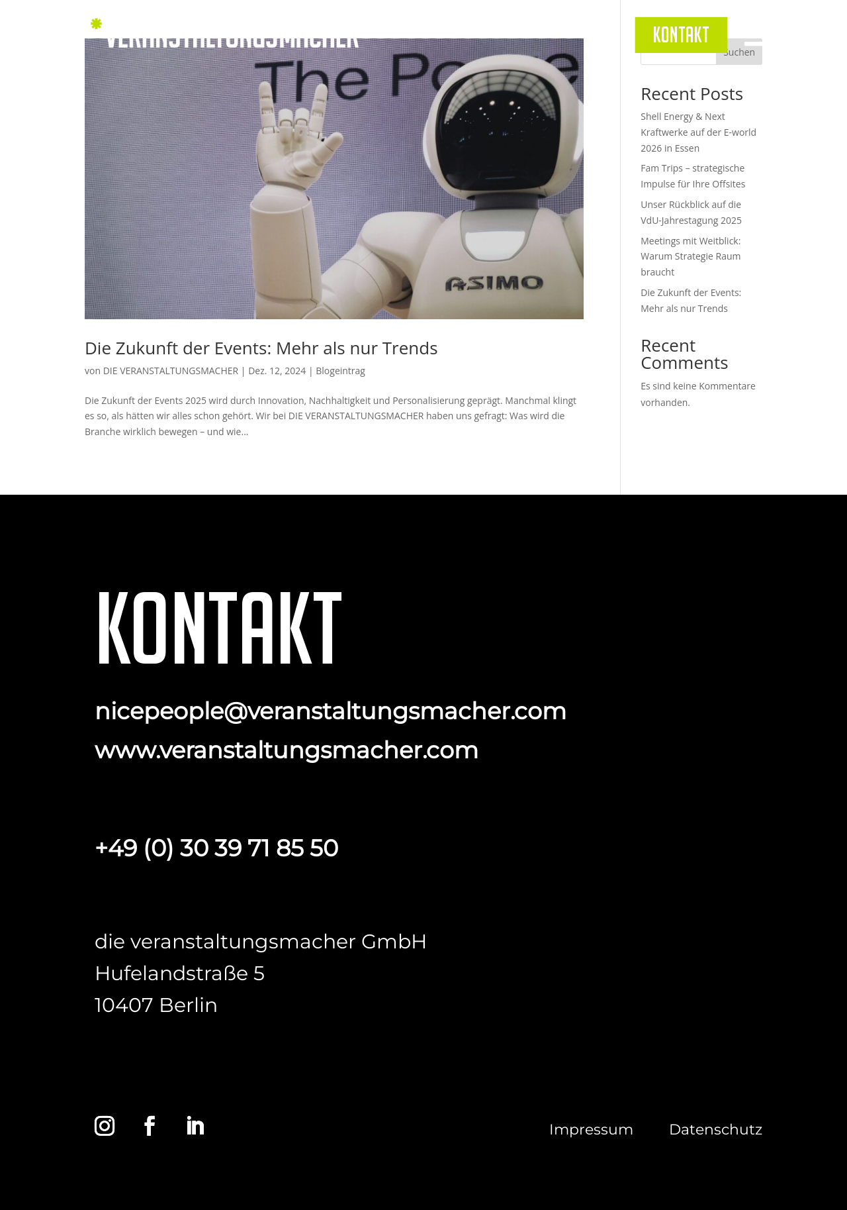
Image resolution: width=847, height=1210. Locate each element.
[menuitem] (681, 34)
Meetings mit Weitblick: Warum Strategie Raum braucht (690, 256)
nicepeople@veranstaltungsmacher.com (330, 711)
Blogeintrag (340, 370)
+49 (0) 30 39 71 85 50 (216, 848)
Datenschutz (715, 1129)
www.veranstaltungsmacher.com (286, 750)
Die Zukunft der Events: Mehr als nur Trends (261, 348)
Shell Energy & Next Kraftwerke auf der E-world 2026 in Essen (698, 132)
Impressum (591, 1129)
